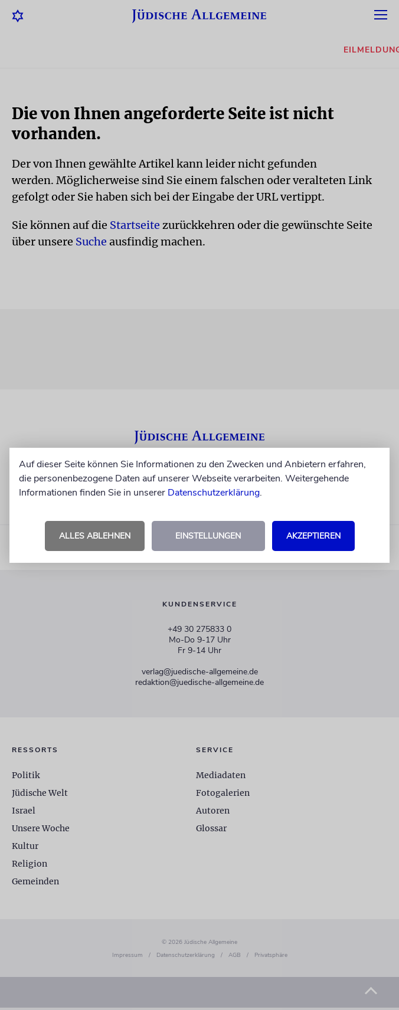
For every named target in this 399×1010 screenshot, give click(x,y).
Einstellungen (208, 536)
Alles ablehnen (94, 536)
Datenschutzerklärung (214, 492)
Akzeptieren (313, 536)
